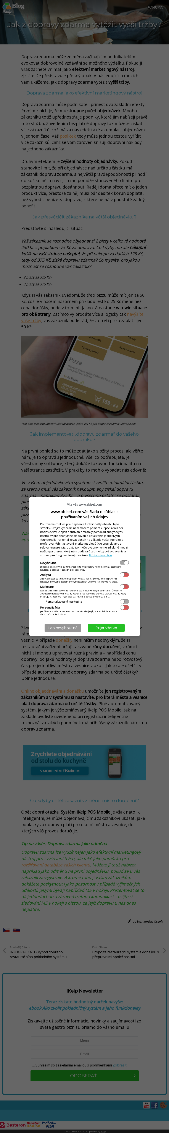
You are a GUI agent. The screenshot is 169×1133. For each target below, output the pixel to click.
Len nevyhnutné (62, 628)
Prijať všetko (106, 628)
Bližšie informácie (100, 555)
